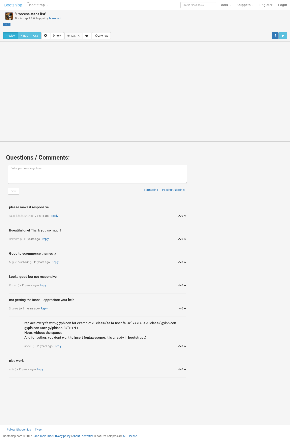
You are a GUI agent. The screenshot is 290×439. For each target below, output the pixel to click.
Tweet (38, 429)
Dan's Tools (39, 436)
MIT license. (130, 436)
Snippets (245, 5)
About (76, 436)
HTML (24, 35)
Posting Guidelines (173, 189)
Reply (54, 215)
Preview (11, 35)
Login (282, 5)
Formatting (151, 189)
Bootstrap (37, 4)
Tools (225, 5)
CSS (35, 35)
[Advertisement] (173, 21)
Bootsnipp (13, 5)
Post (14, 191)
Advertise (87, 436)
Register (265, 5)
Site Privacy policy (59, 436)
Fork (57, 35)
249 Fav (101, 35)
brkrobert (55, 18)
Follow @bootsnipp (19, 429)
